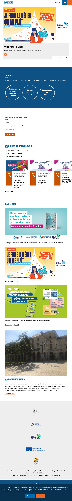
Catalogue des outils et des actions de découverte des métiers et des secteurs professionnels (34, 243)
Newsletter (56, 2)
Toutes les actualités (12, 325)
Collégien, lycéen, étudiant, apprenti (13, 92)
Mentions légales (34, 484)
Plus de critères (9, 129)
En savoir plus (10, 393)
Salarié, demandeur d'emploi (30, 92)
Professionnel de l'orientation (47, 92)
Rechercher (10, 134)
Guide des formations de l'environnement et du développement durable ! (27, 320)
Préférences (35, 491)
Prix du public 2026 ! (11, 281)
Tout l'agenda (10, 191)
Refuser (29, 496)
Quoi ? (7, 122)
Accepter (40, 496)
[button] (54, 57)
